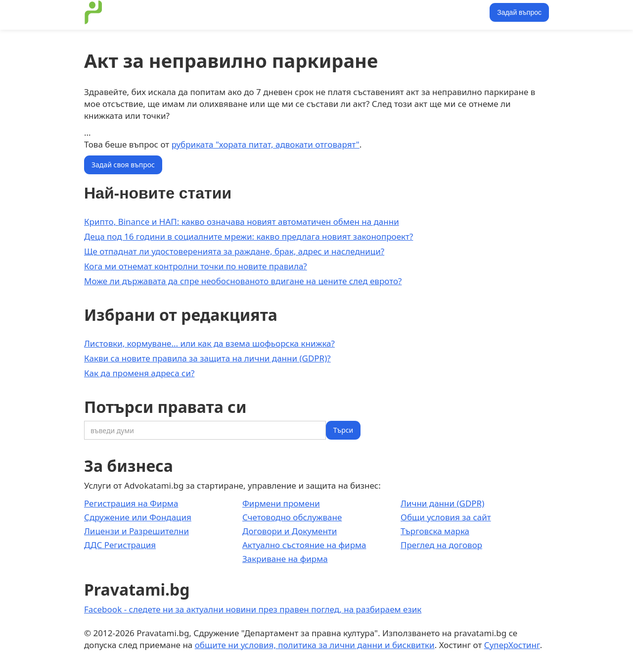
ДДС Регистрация (120, 545)
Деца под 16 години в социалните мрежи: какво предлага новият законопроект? (248, 236)
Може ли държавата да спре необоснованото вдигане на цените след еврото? (243, 281)
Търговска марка (435, 531)
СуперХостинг (512, 645)
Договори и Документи (289, 531)
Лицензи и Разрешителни (136, 531)
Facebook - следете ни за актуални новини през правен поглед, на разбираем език (252, 609)
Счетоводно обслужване (292, 517)
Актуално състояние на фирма (304, 545)
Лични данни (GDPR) (442, 503)
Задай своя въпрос (123, 164)
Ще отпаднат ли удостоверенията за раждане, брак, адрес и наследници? (234, 251)
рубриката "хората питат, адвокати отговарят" (266, 144)
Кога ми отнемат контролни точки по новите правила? (195, 266)
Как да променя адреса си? (139, 373)
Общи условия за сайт (446, 517)
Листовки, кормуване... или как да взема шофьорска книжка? (209, 343)
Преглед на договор (441, 545)
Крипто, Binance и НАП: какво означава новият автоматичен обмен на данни (241, 221)
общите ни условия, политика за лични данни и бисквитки (315, 645)
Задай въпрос (519, 12)
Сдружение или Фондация (137, 517)
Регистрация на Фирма (131, 503)
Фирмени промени (281, 503)
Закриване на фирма (285, 558)
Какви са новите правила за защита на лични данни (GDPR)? (207, 358)
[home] (93, 12)
